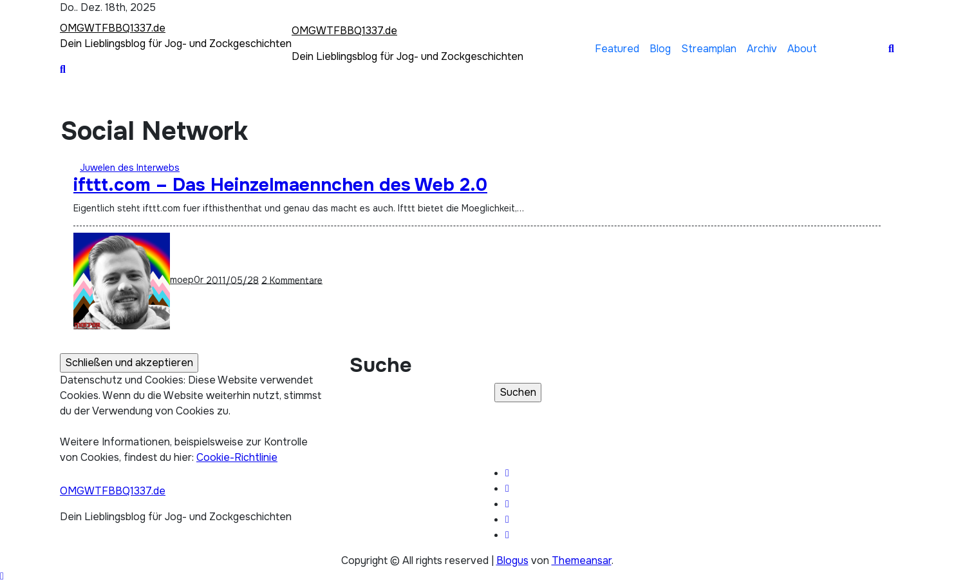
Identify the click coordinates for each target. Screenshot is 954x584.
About (802, 48)
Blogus (512, 560)
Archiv (762, 48)
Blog (660, 48)
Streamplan (708, 48)
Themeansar (582, 560)
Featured (617, 48)
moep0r (139, 280)
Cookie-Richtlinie (236, 457)
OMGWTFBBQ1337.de (112, 28)
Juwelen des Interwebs (130, 167)
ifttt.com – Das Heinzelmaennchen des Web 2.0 (280, 185)
